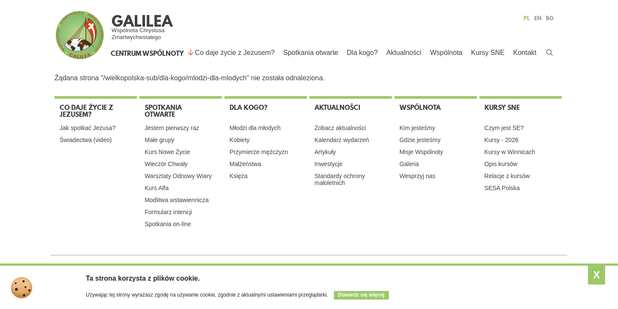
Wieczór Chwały (166, 164)
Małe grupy (159, 139)
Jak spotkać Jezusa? (87, 127)
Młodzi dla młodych (255, 127)
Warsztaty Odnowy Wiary (178, 176)
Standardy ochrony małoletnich (340, 179)
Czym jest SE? (504, 127)
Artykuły (325, 151)
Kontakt (524, 52)
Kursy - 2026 (501, 139)
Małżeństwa (245, 164)
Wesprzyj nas (418, 176)
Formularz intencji (168, 212)
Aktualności (403, 52)
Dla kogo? (362, 52)
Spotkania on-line (168, 224)
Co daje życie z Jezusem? (235, 52)
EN (538, 18)
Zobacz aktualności (340, 127)
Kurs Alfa (157, 188)
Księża (239, 176)
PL (527, 18)
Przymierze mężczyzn (259, 151)
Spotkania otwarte (310, 52)
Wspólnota (446, 52)
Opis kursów (501, 164)
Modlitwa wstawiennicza (177, 200)
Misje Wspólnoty (421, 151)
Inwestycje (328, 164)
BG (550, 18)
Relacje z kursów (507, 176)
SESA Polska (502, 188)
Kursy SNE (487, 52)
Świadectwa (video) (86, 139)
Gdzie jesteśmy (420, 139)
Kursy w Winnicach (510, 151)
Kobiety (240, 139)
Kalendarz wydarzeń (342, 139)
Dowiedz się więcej (361, 295)
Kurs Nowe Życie (167, 151)
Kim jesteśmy (417, 127)
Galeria (409, 164)
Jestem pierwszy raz (172, 127)
